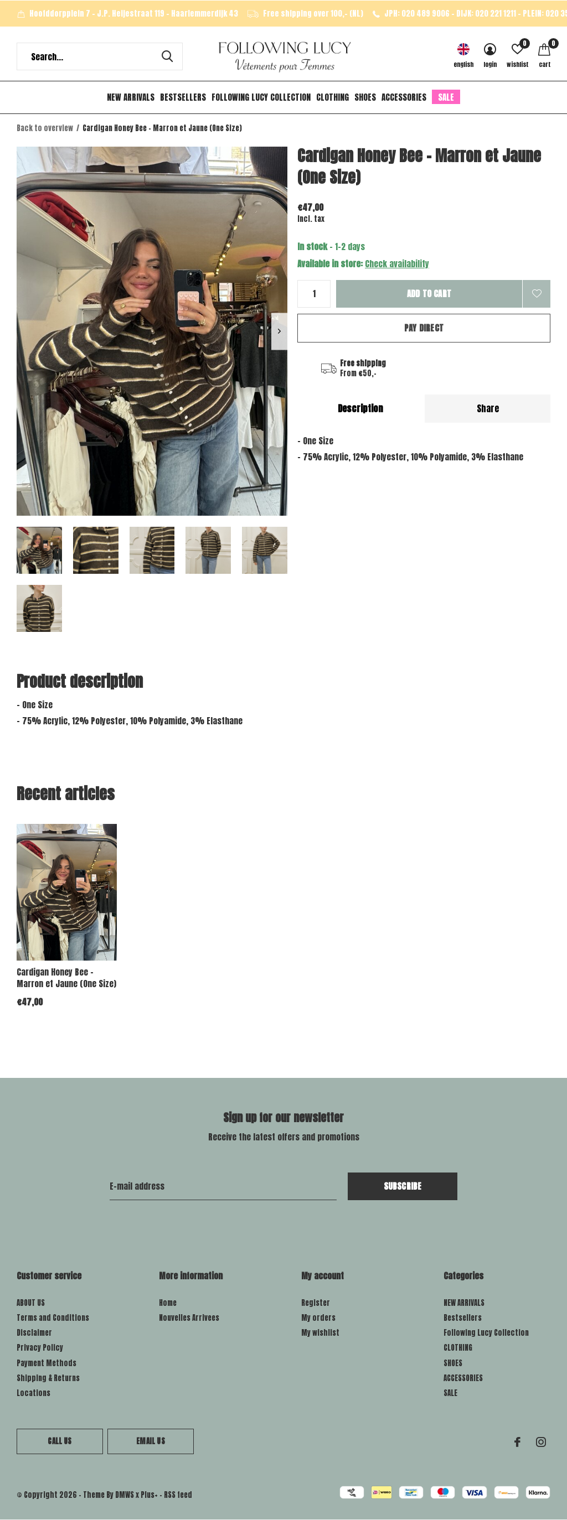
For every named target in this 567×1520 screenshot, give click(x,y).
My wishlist (320, 1332)
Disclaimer (34, 1332)
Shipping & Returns (48, 1378)
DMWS (124, 1495)
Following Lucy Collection (261, 97)
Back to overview (45, 128)
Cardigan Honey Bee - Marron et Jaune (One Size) (66, 978)
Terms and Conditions (53, 1318)
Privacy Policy (40, 1347)
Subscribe (403, 1186)
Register (315, 1303)
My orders (318, 1318)
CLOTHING (332, 97)
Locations (33, 1393)
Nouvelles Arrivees (189, 1318)
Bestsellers (183, 97)
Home (168, 1303)
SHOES (365, 97)
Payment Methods (46, 1363)
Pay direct (424, 327)
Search (167, 56)
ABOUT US (31, 1303)
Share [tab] (488, 408)
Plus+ (149, 1495)
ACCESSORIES (404, 97)
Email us (150, 1441)
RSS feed (178, 1495)
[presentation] (279, 331)
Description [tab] (360, 408)
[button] (39, 550)
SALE (446, 97)
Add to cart (429, 293)
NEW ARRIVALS (130, 97)
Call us (59, 1441)
